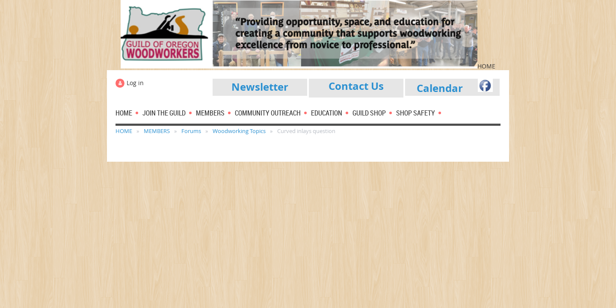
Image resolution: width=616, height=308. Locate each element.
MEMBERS (157, 131)
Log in (135, 83)
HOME (124, 131)
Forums (191, 131)
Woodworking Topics (239, 131)
